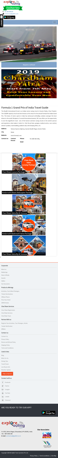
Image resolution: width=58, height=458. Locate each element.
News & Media (5, 275)
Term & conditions (44, 456)
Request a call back (29, 65)
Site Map (53, 456)
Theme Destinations (7, 294)
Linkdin (5, 396)
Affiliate (3, 329)
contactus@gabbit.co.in (11, 14)
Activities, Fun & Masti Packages (10, 291)
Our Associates (5, 284)
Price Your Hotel (5, 300)
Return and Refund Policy (8, 342)
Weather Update (6, 370)
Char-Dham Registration (8, 310)
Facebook (5, 382)
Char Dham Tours (6, 316)
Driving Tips (4, 361)
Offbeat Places (5, 297)
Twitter (5, 386)
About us (3, 269)
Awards (3, 278)
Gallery (3, 281)
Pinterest (6, 400)
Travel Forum (5, 364)
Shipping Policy (5, 345)
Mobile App (4, 272)
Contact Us (4, 336)
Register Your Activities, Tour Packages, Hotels (14, 323)
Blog (2, 355)
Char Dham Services (6, 313)
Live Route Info (5, 367)
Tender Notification (6, 326)
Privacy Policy (5, 339)
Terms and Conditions (7, 348)
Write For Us (4, 358)
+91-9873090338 (8, 11)
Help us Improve (7, 374)
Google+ (5, 389)
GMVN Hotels (5, 303)
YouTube (5, 393)
